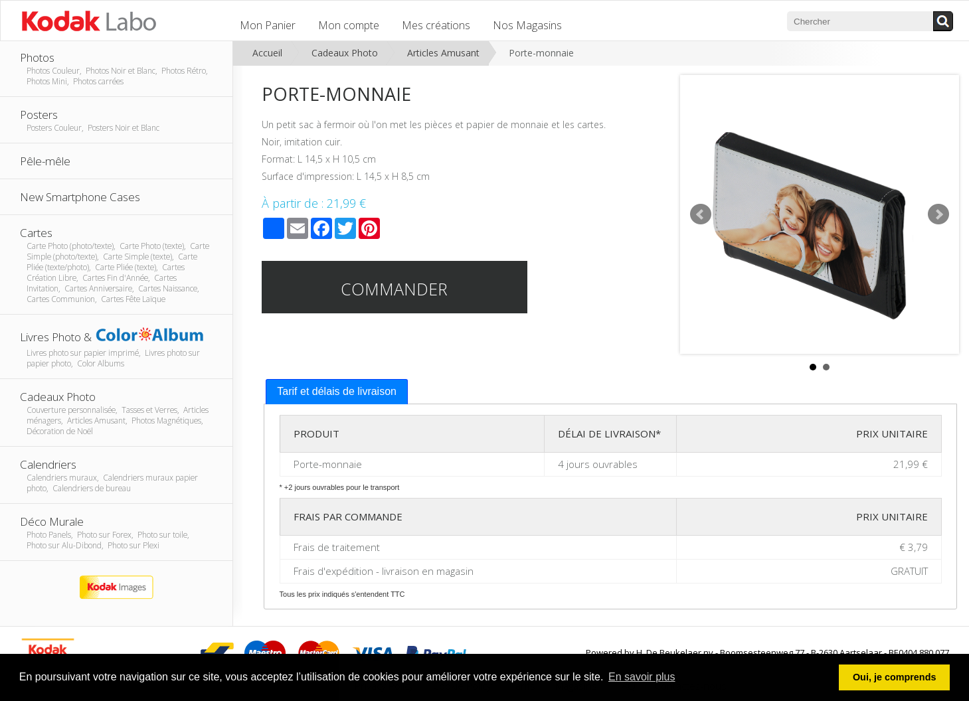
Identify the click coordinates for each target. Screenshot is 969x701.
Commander (394, 288)
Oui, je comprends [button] (894, 677)
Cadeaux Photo (344, 52)
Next (938, 214)
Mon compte (348, 25)
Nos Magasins (527, 25)
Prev (700, 214)
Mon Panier (268, 25)
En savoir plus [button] (641, 676)
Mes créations (436, 25)
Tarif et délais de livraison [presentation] (336, 391)
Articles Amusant (443, 52)
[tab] (337, 392)
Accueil (267, 52)
